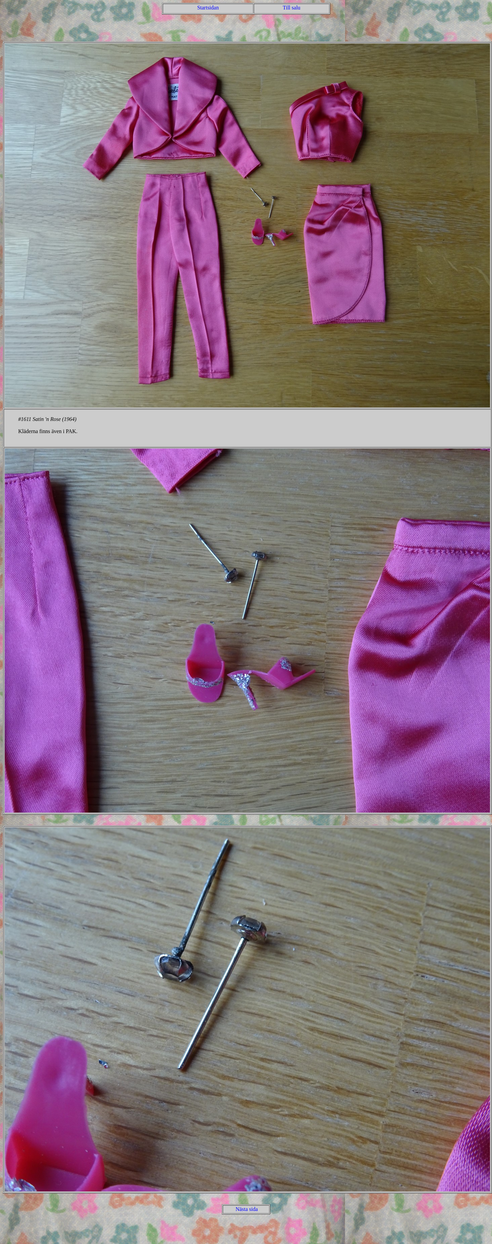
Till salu (291, 7)
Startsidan (208, 7)
